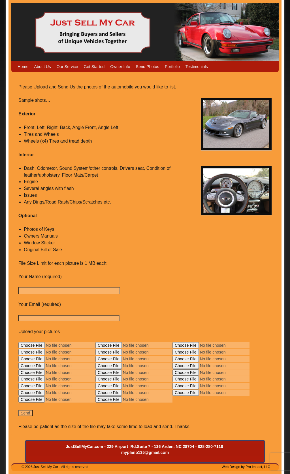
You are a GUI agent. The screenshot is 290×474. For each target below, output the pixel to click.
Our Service (67, 66)
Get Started (94, 66)
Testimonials (196, 66)
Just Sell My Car (45, 467)
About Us (42, 66)
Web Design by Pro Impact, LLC (246, 467)
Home (23, 66)
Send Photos (147, 66)
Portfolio (172, 66)
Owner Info (120, 66)
